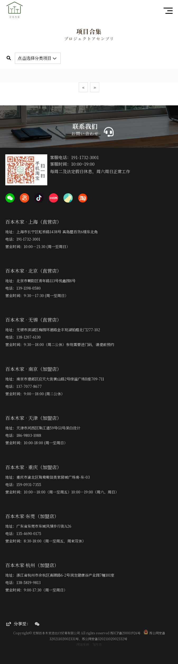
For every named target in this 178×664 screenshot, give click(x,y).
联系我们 (85, 126)
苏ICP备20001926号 (125, 633)
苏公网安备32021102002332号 (104, 638)
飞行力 (97, 644)
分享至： (18, 624)
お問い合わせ (85, 133)
